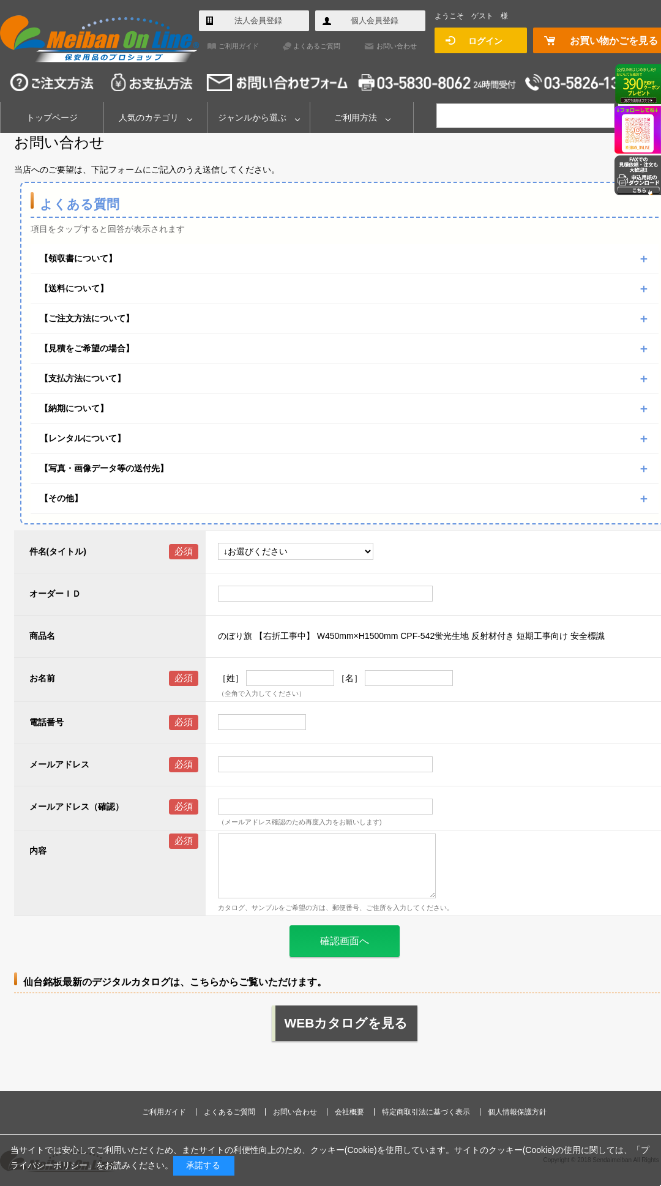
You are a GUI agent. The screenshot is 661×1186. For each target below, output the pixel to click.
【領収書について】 (78, 258)
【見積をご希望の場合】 (87, 348)
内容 (38, 851)
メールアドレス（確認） (76, 806)
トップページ (52, 117)
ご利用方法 (355, 117)
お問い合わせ (396, 46)
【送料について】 (74, 288)
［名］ (349, 678)
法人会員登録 (258, 20)
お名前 (42, 678)
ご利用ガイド (238, 46)
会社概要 (349, 1112)
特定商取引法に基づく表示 (426, 1112)
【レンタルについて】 (82, 438)
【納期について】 (74, 408)
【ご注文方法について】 (87, 318)
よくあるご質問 (316, 46)
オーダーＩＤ (55, 594)
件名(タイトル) (57, 551)
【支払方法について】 (82, 378)
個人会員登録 (374, 20)
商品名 (42, 636)
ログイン (485, 41)
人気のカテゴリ (149, 117)
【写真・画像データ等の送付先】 (104, 468)
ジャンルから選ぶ (252, 117)
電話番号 (46, 722)
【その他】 (61, 498)
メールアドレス (59, 764)
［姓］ (231, 678)
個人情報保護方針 (517, 1112)
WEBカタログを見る (346, 1023)
